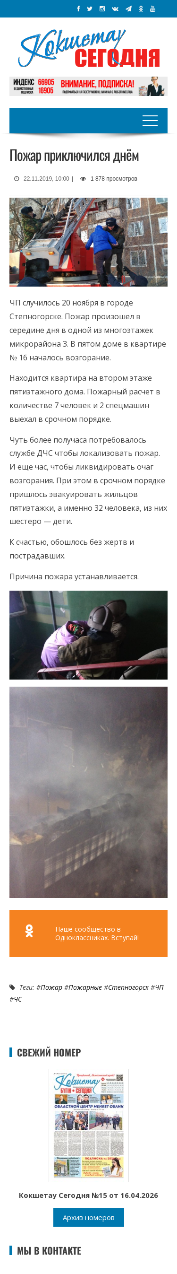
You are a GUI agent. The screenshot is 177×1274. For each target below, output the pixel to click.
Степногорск (128, 987)
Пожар (51, 987)
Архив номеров (89, 1217)
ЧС (18, 999)
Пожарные (85, 987)
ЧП (159, 987)
